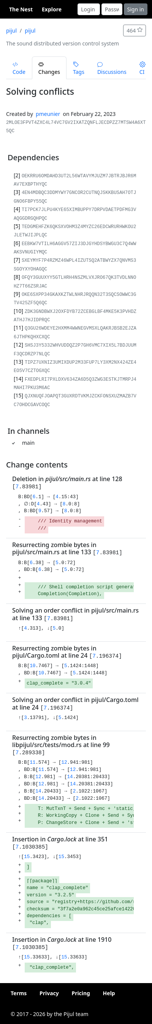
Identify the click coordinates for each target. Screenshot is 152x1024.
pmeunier (48, 113)
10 (32, 666)
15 (27, 857)
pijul (11, 30)
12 (64, 762)
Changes (49, 68)
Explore (52, 9)
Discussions (112, 68)
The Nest (21, 9)
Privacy (49, 993)
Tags (78, 68)
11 (32, 762)
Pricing (80, 993)
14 (70, 777)
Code (19, 68)
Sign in (135, 9)
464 (134, 30)
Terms (19, 993)
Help (109, 993)
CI (142, 68)
